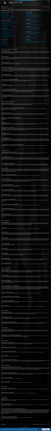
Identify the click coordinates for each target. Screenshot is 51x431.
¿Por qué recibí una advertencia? (5, 34)
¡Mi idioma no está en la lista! (4, 23)
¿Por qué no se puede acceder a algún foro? (6, 33)
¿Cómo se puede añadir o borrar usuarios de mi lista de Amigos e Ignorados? (34, 24)
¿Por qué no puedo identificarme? (5, 15)
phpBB (35, 124)
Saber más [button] (35, 429)
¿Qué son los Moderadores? (29, 13)
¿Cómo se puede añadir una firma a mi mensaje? (6, 30)
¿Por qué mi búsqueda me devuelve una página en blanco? (32, 28)
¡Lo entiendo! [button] (46, 429)
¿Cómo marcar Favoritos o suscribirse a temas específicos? (32, 33)
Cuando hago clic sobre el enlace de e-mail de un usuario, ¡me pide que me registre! (10, 26)
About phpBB (10, 400)
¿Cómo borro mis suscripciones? (29, 34)
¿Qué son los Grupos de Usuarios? (30, 14)
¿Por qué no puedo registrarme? (4, 14)
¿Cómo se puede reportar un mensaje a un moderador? (7, 35)
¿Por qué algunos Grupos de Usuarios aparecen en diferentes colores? (34, 16)
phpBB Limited (30, 399)
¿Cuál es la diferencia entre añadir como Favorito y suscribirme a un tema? (34, 32)
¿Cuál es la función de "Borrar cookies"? (5, 18)
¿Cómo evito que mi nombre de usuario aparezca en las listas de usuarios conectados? (11, 21)
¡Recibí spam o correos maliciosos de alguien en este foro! (32, 21)
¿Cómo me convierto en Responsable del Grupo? (31, 15)
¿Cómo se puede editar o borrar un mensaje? (6, 29)
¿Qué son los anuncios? (4, 43)
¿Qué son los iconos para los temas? (5, 45)
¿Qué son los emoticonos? (4, 41)
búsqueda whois (12, 410)
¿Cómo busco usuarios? (28, 29)
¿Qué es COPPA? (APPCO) (4, 13)
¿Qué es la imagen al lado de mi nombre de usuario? (7, 24)
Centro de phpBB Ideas (36, 404)
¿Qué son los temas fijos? (4, 44)
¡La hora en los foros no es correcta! (5, 22)
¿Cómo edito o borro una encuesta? (5, 32)
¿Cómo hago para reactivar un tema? (5, 37)
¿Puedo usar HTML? (3, 40)
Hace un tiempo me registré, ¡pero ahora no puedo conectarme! (8, 16)
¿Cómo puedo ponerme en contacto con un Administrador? (32, 42)
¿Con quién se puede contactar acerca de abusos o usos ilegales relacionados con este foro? (36, 41)
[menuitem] (7, 6)
